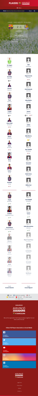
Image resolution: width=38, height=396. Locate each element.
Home (4, 11)
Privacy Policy (19, 385)
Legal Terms (19, 382)
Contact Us (19, 391)
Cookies (19, 388)
